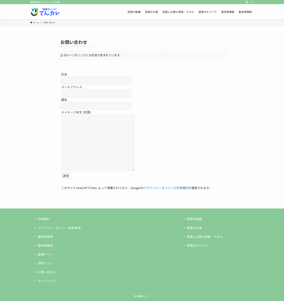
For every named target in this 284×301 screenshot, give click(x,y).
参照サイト (45, 263)
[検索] (251, 2)
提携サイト (45, 254)
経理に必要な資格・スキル (205, 236)
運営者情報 (45, 236)
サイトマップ (47, 281)
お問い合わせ (47, 272)
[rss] (246, 2)
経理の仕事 (194, 228)
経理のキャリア (197, 245)
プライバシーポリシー (158, 188)
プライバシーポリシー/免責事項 (59, 228)
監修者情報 (45, 245)
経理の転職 (194, 219)
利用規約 (182, 188)
